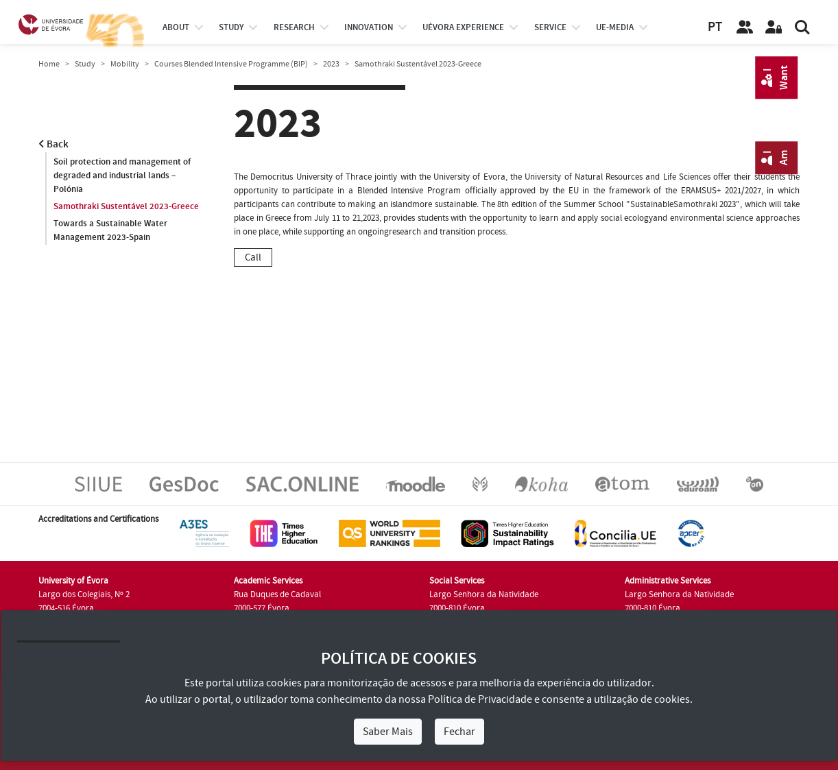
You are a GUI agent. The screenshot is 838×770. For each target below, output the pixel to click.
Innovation (368, 27)
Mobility (124, 64)
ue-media (615, 27)
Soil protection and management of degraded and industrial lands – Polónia (122, 175)
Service (550, 27)
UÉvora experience (463, 27)
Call (253, 257)
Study (85, 64)
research (294, 27)
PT (715, 27)
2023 (331, 64)
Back (53, 144)
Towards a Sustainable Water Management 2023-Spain (110, 230)
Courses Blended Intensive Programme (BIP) (231, 64)
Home (49, 64)
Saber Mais (388, 731)
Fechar (459, 731)
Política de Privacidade (480, 699)
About (176, 27)
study (231, 27)
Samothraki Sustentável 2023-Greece (126, 206)
